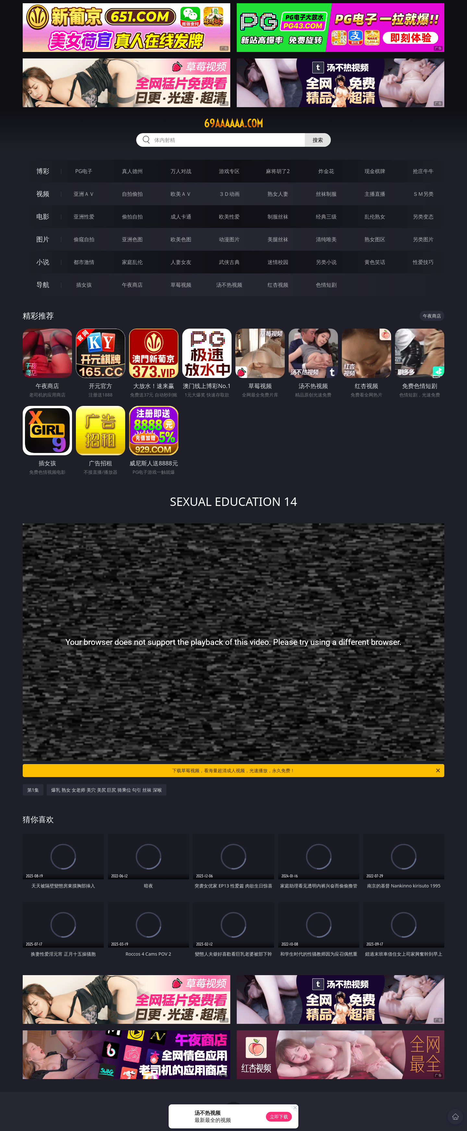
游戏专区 (229, 171)
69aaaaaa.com (233, 123)
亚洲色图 (132, 239)
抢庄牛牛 (423, 171)
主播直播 (375, 193)
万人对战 (181, 171)
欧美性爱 (229, 216)
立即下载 (279, 1116)
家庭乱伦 (132, 262)
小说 (42, 262)
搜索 (318, 140)
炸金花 (326, 171)
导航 (42, 284)
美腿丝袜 (278, 239)
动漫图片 (229, 239)
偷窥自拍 (84, 239)
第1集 (33, 790)
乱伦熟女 (375, 216)
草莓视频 (181, 284)
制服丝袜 (278, 216)
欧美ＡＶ (181, 193)
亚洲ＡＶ (84, 193)
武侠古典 (229, 262)
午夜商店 (132, 284)
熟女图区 (375, 239)
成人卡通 (181, 216)
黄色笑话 (375, 262)
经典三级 (326, 216)
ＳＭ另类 (423, 193)
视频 (42, 193)
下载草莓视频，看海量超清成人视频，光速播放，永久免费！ (306, 770)
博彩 (42, 171)
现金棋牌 (375, 171)
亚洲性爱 (84, 216)
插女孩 (84, 284)
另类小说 (326, 262)
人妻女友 (181, 262)
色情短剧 (326, 284)
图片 (42, 239)
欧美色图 (181, 239)
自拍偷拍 (132, 193)
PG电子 (83, 171)
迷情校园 (278, 262)
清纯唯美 (326, 239)
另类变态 (423, 216)
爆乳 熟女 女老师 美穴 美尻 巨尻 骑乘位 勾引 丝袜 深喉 (106, 790)
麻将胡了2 (278, 171)
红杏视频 (278, 284)
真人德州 (132, 171)
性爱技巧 (423, 262)
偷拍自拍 (132, 216)
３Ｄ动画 (229, 193)
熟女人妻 (278, 193)
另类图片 (423, 239)
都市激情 (84, 262)
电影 (42, 216)
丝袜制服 (326, 193)
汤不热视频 (229, 284)
